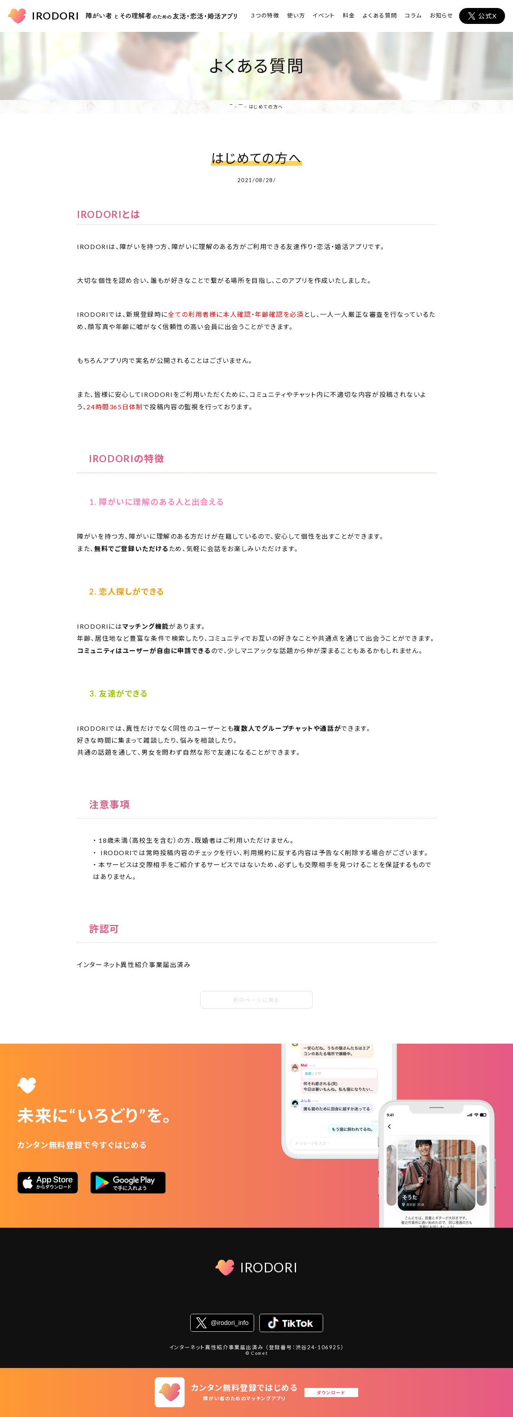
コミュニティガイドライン (310, 1300)
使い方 (296, 15)
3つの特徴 (265, 15)
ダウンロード (337, 1392)
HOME (219, 106)
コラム (413, 15)
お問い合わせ (372, 1300)
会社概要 (135, 1300)
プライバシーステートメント (232, 1300)
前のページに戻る (256, 1000)
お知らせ (441, 15)
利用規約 (172, 1300)
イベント (324, 15)
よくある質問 (380, 15)
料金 (349, 15)
